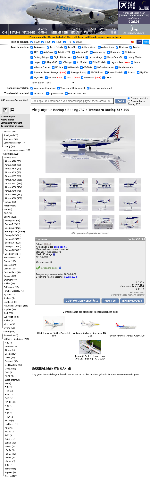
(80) (14, 206)
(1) (20, 254)
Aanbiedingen (8, 116)
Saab (6, 313)
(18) (10, 213)
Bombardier (9, 257)
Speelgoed (9, 135)
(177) (14, 476)
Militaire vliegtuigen (14, 339)
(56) (13, 328)
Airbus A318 (11, 172)
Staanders (9, 139)
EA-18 (8, 376)
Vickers (7, 324)
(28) (13, 294)
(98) (14, 131)
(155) (25, 306)
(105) (13, 261)
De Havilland (10, 272)
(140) (14, 280)
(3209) (14, 217)
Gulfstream (9, 287)
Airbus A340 (11, 191)
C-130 (8, 357)
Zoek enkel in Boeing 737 (136, 102)
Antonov (8, 206)
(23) (20, 365)
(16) (11, 428)
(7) (11, 465)
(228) (18, 243)
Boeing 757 (10, 239)
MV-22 (8, 431)
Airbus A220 (11, 161)
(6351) (17, 154)
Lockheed (8, 302)
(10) (13, 324)
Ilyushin (8, 294)
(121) (14, 354)
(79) (14, 276)
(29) (19, 168)
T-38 (7, 465)
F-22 (7, 406)
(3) (12, 376)
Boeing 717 (10, 224)
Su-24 (9, 450)
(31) (14, 402)
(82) (15, 302)
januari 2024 (70, 276)
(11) (18, 224)
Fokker (7, 283)
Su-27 (9, 454)
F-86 (7, 413)
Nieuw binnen (7, 120)
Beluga (8, 202)
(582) (18, 246)
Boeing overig (12, 254)
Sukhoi (7, 320)
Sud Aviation (10, 317)
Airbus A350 (11, 194)
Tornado (9, 468)
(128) (18, 257)
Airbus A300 (11, 165)
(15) (16, 135)
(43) (19, 272)
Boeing (7, 217)
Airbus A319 (11, 176)
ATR (6, 209)
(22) (14, 202)
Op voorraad (56, 93)
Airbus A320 (11, 180)
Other (9, 461)
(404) (19, 187)
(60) (19, 165)
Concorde (8, 265)
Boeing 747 (10, 235)
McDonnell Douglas (13, 306)
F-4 (6, 383)
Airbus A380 (11, 198)
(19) (15, 265)
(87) (10, 209)
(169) (28, 150)
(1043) (21, 231)
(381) (19, 194)
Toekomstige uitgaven (12, 126)
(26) (13, 350)
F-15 (7, 394)
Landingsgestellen (13, 143)
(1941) (13, 157)
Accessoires (9, 335)
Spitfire (8, 439)
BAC (6, 213)
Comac (7, 261)
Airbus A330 (11, 187)
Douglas (8, 276)
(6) (14, 468)
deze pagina (60, 246)
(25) (19, 172)
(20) (15, 346)
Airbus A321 (11, 183)
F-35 (7, 409)
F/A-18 (8, 402)
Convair (8, 268)
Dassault (9, 361)
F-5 (6, 387)
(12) (13, 357)
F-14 (7, 391)
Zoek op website (139, 98)
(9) (14, 368)
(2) (12, 417)
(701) (26, 339)
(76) (19, 191)
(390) (19, 183)
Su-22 (9, 446)
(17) (24, 143)
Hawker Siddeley (12, 291)
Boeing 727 (10, 228)
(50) (19, 161)
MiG (7, 428)
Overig (7, 146)
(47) (14, 309)
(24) (11, 391)
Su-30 (9, 457)
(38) (16, 361)
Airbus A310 (11, 168)
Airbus (7, 157)
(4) (11, 372)
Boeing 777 (10, 246)
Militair (6, 331)
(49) (18, 220)
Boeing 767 (10, 243)
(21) (14, 268)
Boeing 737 (11, 231)
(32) (11, 398)
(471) (18, 250)
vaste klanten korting (133, 294)
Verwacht (38, 93)
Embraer (8, 280)
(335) (19, 180)
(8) (17, 317)
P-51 (7, 435)
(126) (18, 228)
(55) (16, 139)
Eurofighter (10, 380)
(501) (18, 235)
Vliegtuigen (8, 154)
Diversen (7, 131)
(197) (18, 239)
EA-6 (7, 372)
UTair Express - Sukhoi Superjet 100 (53, 334)
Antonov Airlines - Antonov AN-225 (90, 334)
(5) (13, 298)
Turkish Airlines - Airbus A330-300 (126, 335)
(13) (13, 146)
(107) (19, 198)
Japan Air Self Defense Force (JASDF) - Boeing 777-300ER (90, 357)
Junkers (8, 298)
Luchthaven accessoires (14, 150)
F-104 (8, 417)
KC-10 (8, 420)
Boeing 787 (10, 250)
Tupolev (8, 309)
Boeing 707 (10, 220)
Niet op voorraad (77, 93)
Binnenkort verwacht (11, 123)
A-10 (7, 343)
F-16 (7, 398)
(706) (12, 331)
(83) (19, 176)
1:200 (47, 244)
